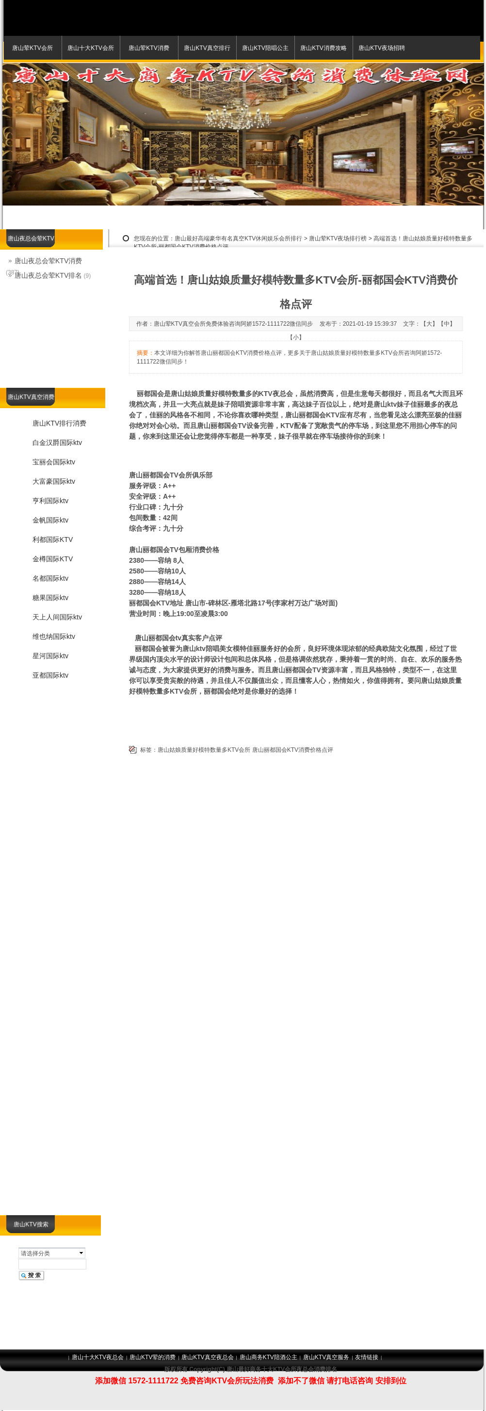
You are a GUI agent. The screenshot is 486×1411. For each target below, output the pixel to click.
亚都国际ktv (50, 675)
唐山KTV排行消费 (59, 423)
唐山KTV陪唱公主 (265, 48)
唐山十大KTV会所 (90, 48)
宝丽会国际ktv (53, 462)
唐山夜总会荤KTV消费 (48, 261)
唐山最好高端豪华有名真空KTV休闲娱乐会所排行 (238, 238)
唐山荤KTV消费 (149, 48)
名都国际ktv (50, 578)
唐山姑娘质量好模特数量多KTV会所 (204, 749)
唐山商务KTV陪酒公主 (268, 1357)
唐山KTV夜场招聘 (381, 48)
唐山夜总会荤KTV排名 (48, 275)
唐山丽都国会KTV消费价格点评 (292, 749)
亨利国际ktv (50, 501)
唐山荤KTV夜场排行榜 (338, 238)
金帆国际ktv (50, 520)
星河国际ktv (50, 656)
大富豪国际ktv (53, 481)
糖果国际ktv (50, 598)
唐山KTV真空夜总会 (207, 1357)
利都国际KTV (52, 539)
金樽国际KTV (52, 559)
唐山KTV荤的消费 (153, 1357)
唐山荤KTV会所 (32, 48)
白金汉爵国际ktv (57, 442)
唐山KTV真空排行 (207, 48)
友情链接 (366, 1357)
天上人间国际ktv (57, 617)
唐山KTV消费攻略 (323, 48)
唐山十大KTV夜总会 (98, 1357)
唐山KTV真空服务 (326, 1357)
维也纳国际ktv (53, 636)
